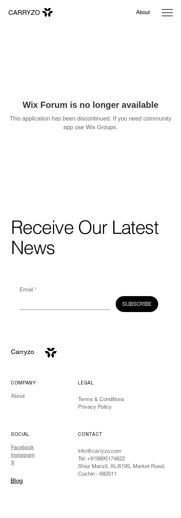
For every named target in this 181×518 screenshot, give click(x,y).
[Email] (63, 302)
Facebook (22, 447)
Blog (16, 480)
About (18, 396)
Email (28, 289)
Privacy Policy (95, 407)
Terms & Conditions (101, 399)
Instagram (23, 455)
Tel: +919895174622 (101, 458)
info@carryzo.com (100, 451)
